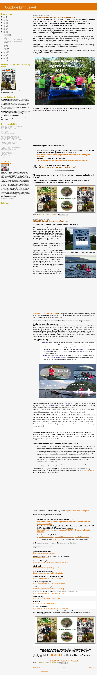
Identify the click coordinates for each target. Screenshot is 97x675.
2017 (4, 29)
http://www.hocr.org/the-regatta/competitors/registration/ (50, 608)
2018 (4, 28)
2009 (4, 60)
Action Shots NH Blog (6, 127)
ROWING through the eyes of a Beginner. (50, 221)
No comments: (53, 214)
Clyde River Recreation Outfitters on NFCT (11, 139)
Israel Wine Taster (5, 144)
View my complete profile (7, 198)
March (5, 48)
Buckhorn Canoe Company (8, 133)
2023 (4, 20)
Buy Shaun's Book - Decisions (8, 134)
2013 (4, 54)
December (6, 34)
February (6, 49)
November (6, 35)
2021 (4, 23)
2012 (4, 55)
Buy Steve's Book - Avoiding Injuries (10, 136)
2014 (4, 52)
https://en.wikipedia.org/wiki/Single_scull (46, 568)
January (6, 51)
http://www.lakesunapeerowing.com (44, 553)
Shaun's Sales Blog (6, 155)
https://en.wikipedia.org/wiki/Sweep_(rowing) (47, 598)
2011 (4, 57)
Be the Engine (4, 131)
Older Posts (92, 667)
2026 (4, 16)
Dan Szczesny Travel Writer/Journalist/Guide (12, 141)
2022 (4, 22)
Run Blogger (4, 154)
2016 (4, 31)
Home (64, 667)
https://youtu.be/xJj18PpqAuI (41, 557)
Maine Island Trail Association (8, 149)
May (5, 45)
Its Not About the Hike (6, 146)
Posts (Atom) (44, 671)
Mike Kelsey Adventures (7, 152)
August (6, 38)
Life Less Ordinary (5, 148)
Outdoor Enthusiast (20, 7)
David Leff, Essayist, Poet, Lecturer (10, 142)
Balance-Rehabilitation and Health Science (11, 130)
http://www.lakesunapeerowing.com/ (58, 167)
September (7, 37)
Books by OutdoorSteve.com (64, 660)
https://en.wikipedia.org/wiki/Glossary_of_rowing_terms (50, 562)
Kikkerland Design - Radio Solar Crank (10, 147)
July (5, 42)
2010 (4, 58)
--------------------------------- (79, 646)
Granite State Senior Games (8, 143)
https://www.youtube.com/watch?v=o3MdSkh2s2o (48, 573)
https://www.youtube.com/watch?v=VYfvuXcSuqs (48, 588)
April (5, 46)
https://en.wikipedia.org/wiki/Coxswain (45, 603)
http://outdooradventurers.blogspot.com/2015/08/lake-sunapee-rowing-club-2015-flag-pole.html (63, 537)
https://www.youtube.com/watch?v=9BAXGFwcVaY (49, 583)
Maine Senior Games (6, 150)
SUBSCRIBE (58, 540)
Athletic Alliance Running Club (8, 128)
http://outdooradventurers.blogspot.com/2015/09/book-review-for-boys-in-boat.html (63, 156)
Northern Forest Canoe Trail (8, 153)
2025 (4, 17)
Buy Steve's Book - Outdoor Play (9, 138)
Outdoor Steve (15, 164)
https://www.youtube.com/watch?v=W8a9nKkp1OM (49, 578)
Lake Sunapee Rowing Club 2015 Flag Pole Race (53, 17)
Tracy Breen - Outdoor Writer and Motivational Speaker (14, 157)
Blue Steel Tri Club (5, 132)
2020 (4, 25)
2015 (4, 32)
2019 (4, 26)
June (5, 44)
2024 (4, 19)
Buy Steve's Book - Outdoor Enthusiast (10, 137)
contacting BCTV (89, 470)
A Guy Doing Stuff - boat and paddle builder (12, 126)
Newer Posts (36, 667)
